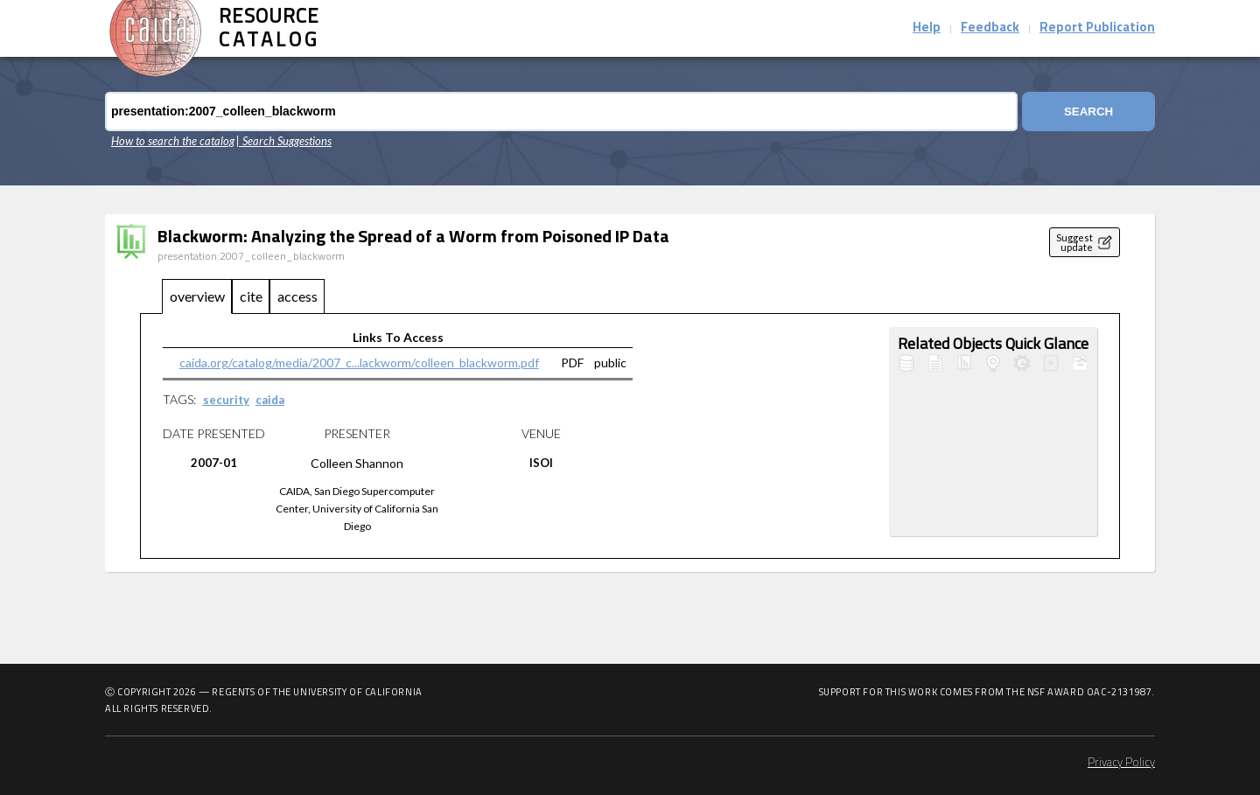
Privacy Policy (1121, 763)
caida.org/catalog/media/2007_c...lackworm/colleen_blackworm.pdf (359, 362)
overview (197, 296)
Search (1088, 111)
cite (251, 296)
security (226, 400)
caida (270, 400)
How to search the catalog (172, 141)
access (297, 296)
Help (927, 28)
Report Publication (1097, 28)
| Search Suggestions (284, 141)
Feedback (990, 28)
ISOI (541, 463)
